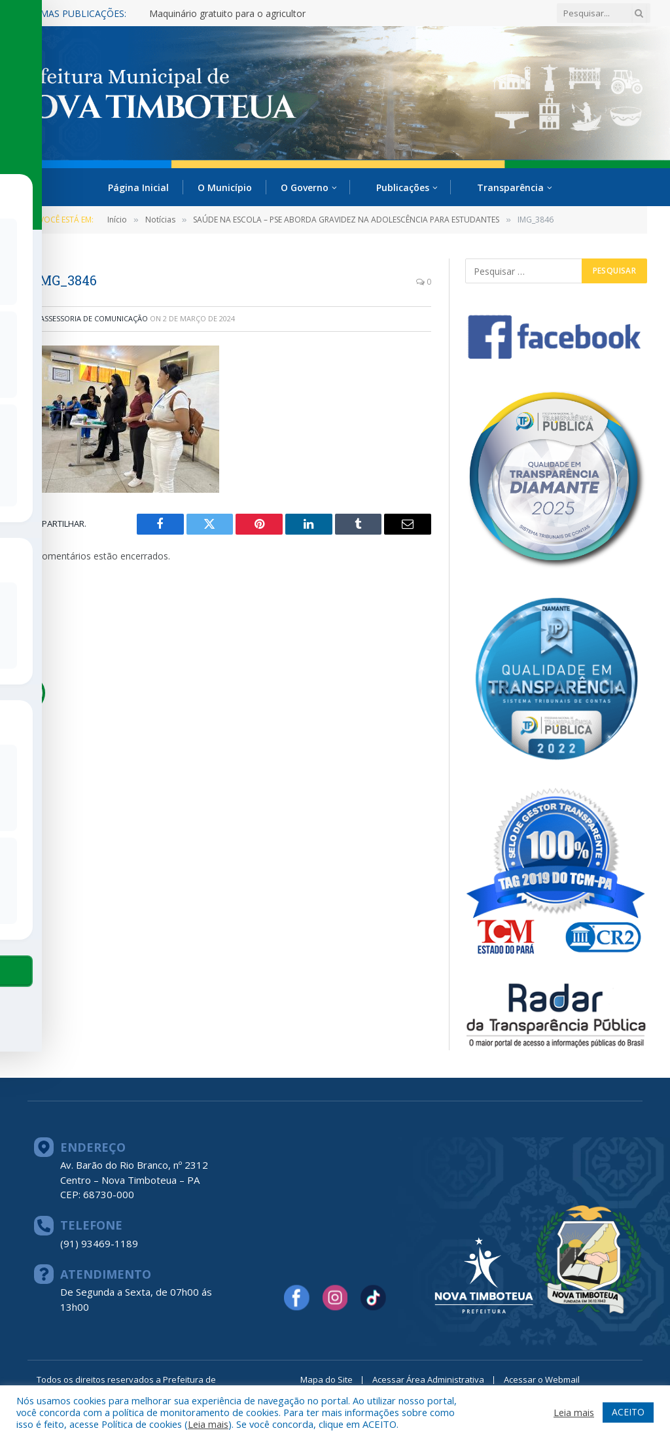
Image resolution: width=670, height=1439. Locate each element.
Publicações (402, 187)
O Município (225, 187)
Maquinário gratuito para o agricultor (227, 14)
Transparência (510, 187)
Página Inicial (138, 187)
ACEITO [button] (628, 1412)
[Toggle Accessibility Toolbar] (27, 693)
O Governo (304, 187)
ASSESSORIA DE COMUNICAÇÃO (94, 318)
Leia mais (208, 1423)
